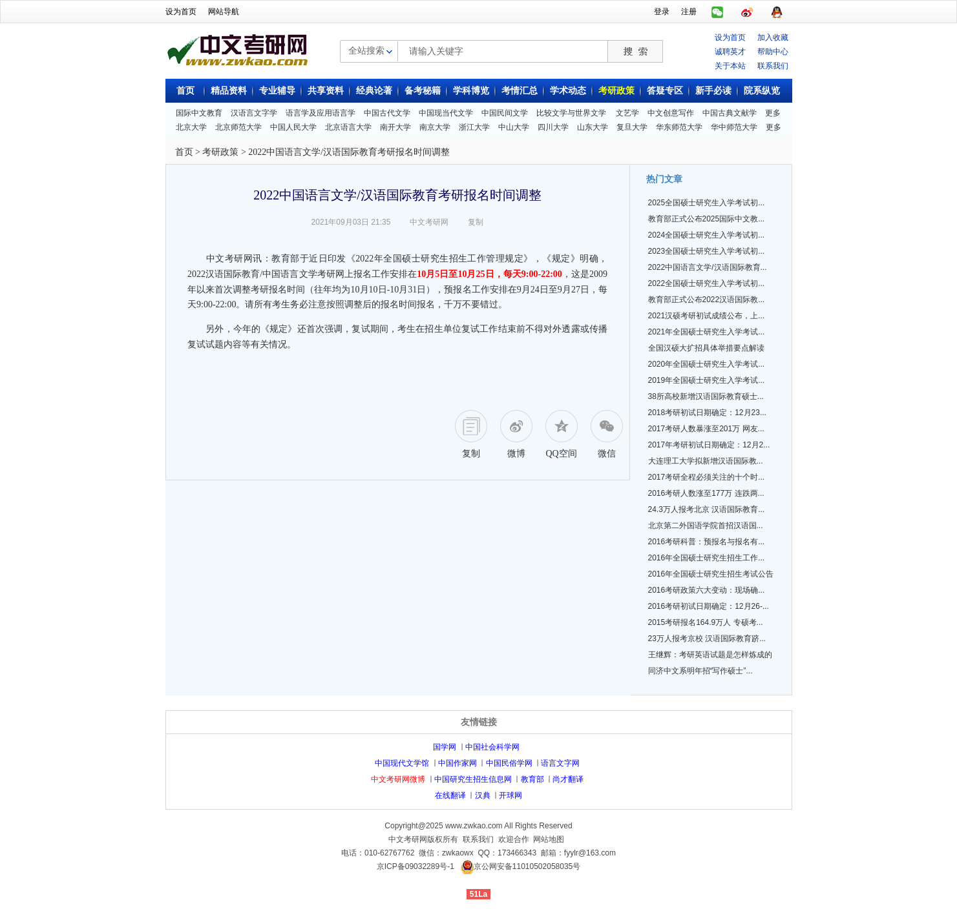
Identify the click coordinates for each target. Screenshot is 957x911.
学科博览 (471, 91)
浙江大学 (474, 127)
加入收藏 (772, 37)
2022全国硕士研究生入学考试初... (706, 283)
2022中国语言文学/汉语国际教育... (707, 267)
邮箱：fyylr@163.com (578, 852)
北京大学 (191, 127)
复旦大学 (631, 127)
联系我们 (772, 65)
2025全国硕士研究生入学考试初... (706, 202)
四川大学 (553, 127)
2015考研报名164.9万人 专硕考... (705, 622)
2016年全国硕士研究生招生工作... (706, 557)
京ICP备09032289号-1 (415, 866)
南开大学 (395, 127)
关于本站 (730, 65)
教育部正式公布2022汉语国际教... (706, 299)
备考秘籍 (423, 91)
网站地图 (548, 839)
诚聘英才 (730, 51)
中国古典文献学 (729, 113)
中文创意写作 (670, 113)
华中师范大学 (734, 127)
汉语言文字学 (254, 113)
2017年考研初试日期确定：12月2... (709, 444)
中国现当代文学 (446, 113)
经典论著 (374, 91)
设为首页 (180, 11)
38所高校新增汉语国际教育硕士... (706, 396)
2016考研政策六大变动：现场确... (706, 590)
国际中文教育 (199, 113)
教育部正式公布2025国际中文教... (706, 218)
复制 (475, 222)
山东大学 (592, 127)
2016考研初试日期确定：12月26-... (708, 606)
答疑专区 (665, 91)
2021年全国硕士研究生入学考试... (706, 331)
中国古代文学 (387, 113)
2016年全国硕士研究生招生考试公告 (711, 573)
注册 (689, 11)
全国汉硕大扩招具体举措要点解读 (706, 348)
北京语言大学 (348, 127)
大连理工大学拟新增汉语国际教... (705, 461)
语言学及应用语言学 (320, 113)
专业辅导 (277, 91)
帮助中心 (772, 51)
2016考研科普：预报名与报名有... (706, 541)
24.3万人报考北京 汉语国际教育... (706, 509)
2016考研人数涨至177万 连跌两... (706, 493)
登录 (661, 11)
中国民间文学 (504, 113)
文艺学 (627, 113)
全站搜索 (366, 50)
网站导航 (223, 11)
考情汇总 (519, 91)
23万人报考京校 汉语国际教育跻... (707, 638)
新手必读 (713, 91)
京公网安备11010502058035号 (527, 866)
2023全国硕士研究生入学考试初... (706, 251)
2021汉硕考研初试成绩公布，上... (706, 315)
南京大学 (434, 127)
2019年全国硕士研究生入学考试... (706, 380)
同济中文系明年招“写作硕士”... (700, 670)
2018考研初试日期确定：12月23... (707, 412)
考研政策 (616, 91)
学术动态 (568, 91)
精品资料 (229, 91)
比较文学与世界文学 (571, 113)
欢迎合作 (513, 839)
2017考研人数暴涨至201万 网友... (706, 428)
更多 (773, 113)
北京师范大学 (238, 127)
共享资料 (326, 91)
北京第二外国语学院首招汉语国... (705, 525)
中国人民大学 (293, 127)
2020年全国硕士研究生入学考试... (706, 364)
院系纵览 (762, 91)
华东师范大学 (679, 127)
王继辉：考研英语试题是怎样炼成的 (710, 654)
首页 (185, 91)
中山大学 (513, 127)
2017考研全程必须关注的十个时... (706, 477)
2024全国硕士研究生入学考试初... (706, 235)
